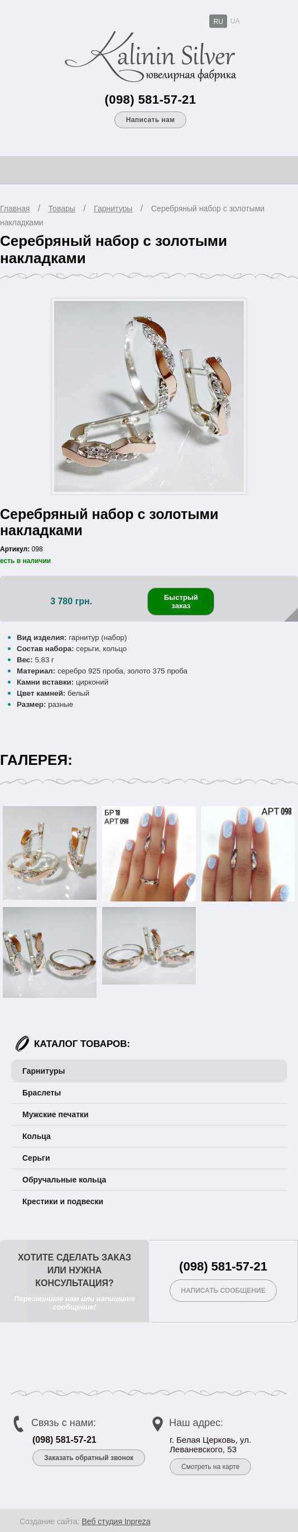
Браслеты (41, 1092)
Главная (15, 208)
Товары (62, 208)
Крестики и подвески (62, 1201)
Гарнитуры (113, 208)
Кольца (36, 1136)
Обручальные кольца (64, 1179)
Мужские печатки (55, 1114)
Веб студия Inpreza (115, 1521)
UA (235, 21)
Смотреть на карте (210, 1467)
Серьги (36, 1157)
